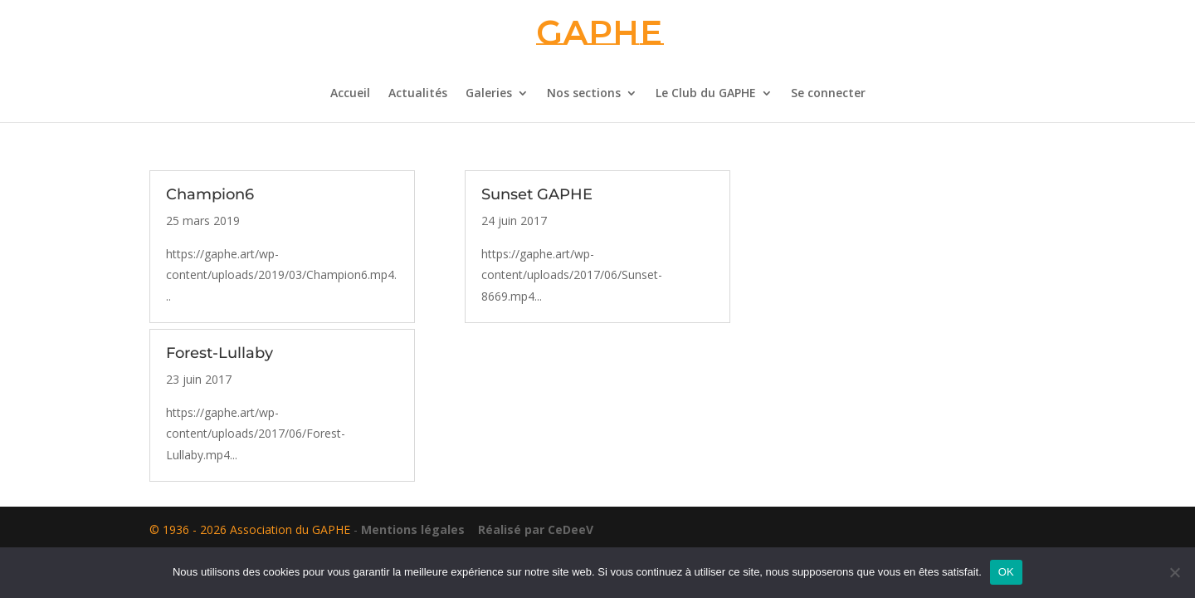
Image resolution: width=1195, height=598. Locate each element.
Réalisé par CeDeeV (530, 529)
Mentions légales (413, 529)
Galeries (489, 93)
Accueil (350, 93)
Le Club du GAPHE (706, 93)
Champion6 (210, 194)
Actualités (417, 93)
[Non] (1174, 572)
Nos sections (584, 93)
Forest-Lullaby (219, 353)
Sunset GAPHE (537, 194)
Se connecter (828, 93)
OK (1006, 572)
